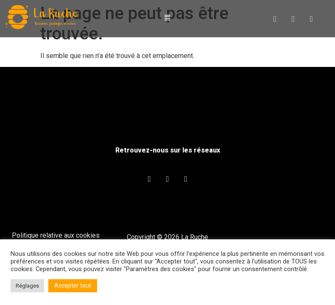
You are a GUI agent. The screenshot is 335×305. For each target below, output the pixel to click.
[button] (167, 18)
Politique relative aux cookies (56, 235)
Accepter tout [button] (72, 285)
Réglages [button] (27, 286)
